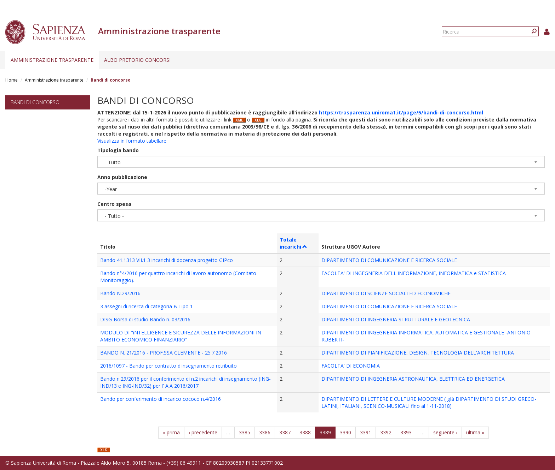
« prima (171, 432)
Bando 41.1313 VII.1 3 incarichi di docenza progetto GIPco (166, 260)
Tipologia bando (118, 150)
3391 (365, 432)
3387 (285, 432)
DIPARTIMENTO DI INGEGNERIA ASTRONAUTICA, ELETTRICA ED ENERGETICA (413, 378)
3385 (244, 432)
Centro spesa (114, 204)
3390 (345, 432)
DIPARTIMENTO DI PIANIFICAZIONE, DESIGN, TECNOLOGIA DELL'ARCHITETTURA (417, 352)
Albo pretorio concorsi (137, 59)
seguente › (445, 432)
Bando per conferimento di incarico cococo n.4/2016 (160, 398)
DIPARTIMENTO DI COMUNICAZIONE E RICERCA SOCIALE (389, 260)
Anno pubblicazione (122, 177)
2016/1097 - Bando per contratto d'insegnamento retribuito (168, 365)
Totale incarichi (294, 243)
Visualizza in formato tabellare (131, 140)
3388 (305, 432)
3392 (385, 432)
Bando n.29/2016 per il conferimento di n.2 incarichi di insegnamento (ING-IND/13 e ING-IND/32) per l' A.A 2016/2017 (185, 382)
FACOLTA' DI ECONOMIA (350, 365)
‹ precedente (203, 432)
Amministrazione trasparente (52, 59)
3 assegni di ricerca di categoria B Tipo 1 (146, 306)
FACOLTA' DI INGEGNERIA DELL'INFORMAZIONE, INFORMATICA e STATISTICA (413, 273)
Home (11, 80)
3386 (264, 432)
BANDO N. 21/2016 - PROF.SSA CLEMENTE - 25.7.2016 (163, 352)
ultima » (475, 432)
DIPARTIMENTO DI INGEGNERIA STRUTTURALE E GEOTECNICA (395, 319)
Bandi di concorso (35, 102)
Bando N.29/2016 (120, 293)
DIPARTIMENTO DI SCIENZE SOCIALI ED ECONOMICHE (386, 293)
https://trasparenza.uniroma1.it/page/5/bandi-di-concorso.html (401, 112)
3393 (406, 432)
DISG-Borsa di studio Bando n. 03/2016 (145, 319)
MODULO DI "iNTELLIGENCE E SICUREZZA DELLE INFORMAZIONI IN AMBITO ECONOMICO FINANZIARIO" (180, 336)
